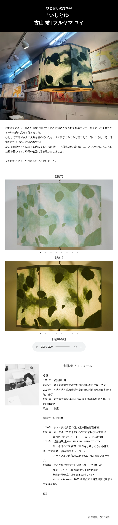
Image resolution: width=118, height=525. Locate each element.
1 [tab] (40, 252)
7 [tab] (72, 252)
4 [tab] (56, 252)
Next (115, 214)
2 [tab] (45, 252)
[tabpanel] (59, 214)
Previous (2, 214)
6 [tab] (67, 252)
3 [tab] (51, 252)
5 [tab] (61, 252)
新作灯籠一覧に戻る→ (100, 517)
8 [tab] (77, 252)
